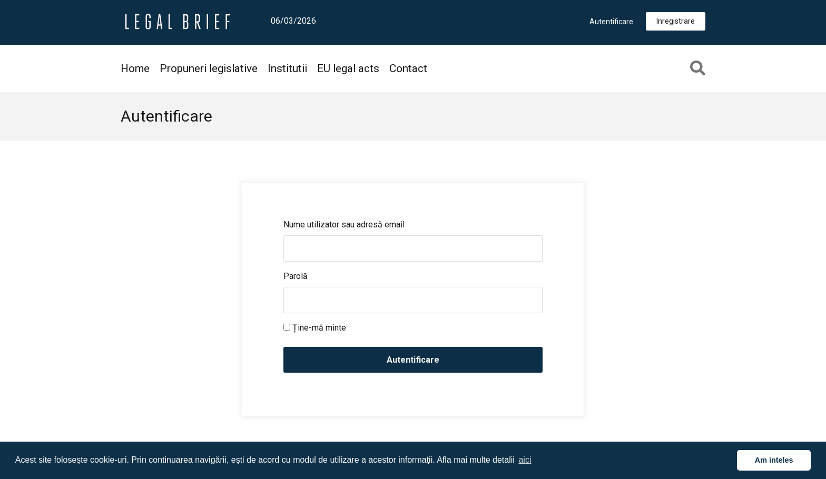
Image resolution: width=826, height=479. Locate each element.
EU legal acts (348, 68)
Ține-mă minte (314, 328)
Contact (408, 68)
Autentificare (611, 21)
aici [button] (524, 459)
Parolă (295, 276)
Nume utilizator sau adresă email (344, 224)
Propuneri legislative (209, 68)
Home (135, 68)
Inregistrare (675, 21)
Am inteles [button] (774, 460)
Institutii (287, 68)
